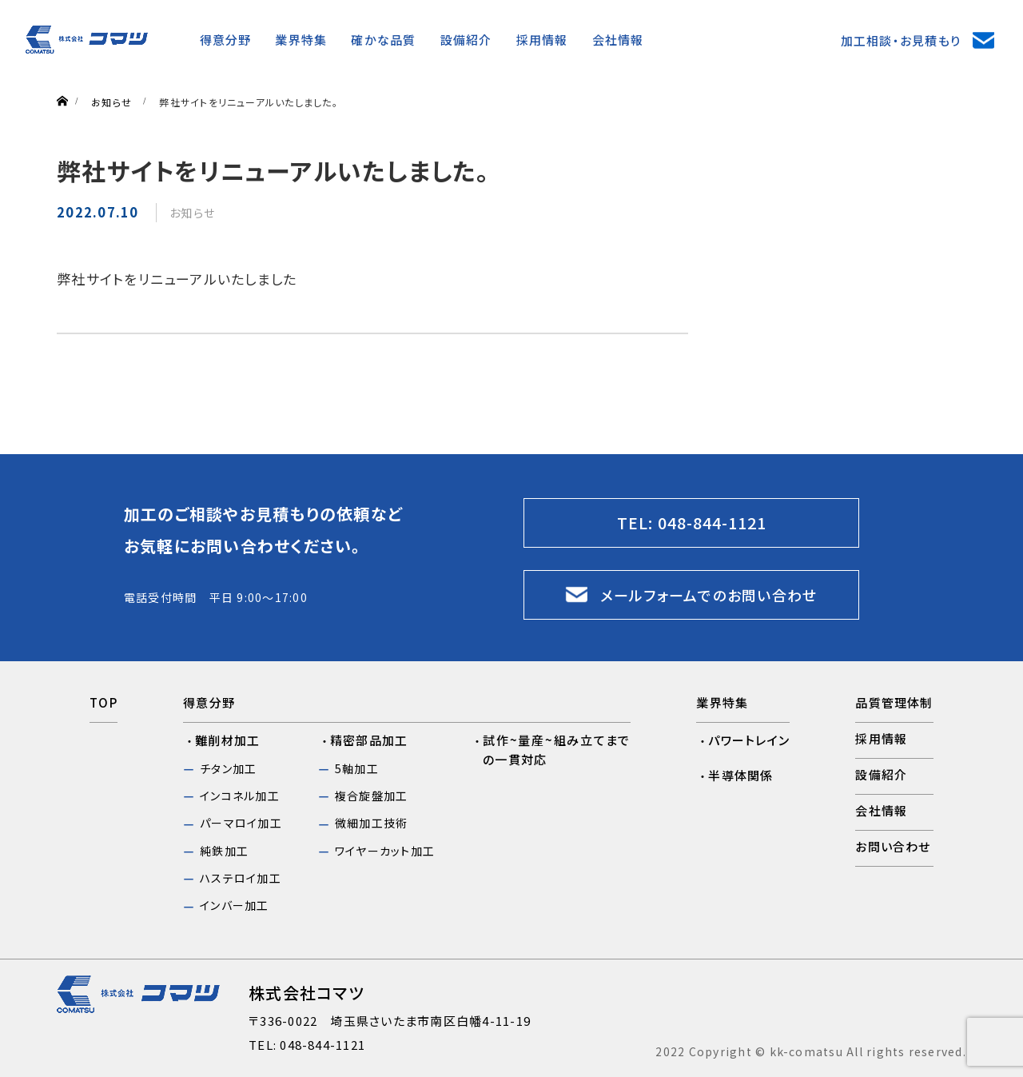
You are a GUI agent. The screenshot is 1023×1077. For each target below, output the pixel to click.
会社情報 (618, 39)
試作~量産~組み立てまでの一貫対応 (557, 750)
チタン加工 (228, 768)
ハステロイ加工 (240, 878)
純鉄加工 (224, 851)
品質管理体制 (894, 702)
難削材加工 (227, 740)
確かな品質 (383, 39)
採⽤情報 (542, 39)
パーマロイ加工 (241, 823)
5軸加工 (357, 768)
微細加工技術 (371, 823)
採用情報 (881, 738)
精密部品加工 (369, 740)
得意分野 (226, 39)
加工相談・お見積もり (901, 40)
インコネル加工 (240, 796)
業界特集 (301, 39)
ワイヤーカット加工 (385, 851)
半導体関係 (740, 775)
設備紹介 (466, 39)
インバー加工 (234, 905)
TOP (103, 702)
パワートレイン (749, 740)
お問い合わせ (892, 846)
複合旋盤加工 (371, 796)
